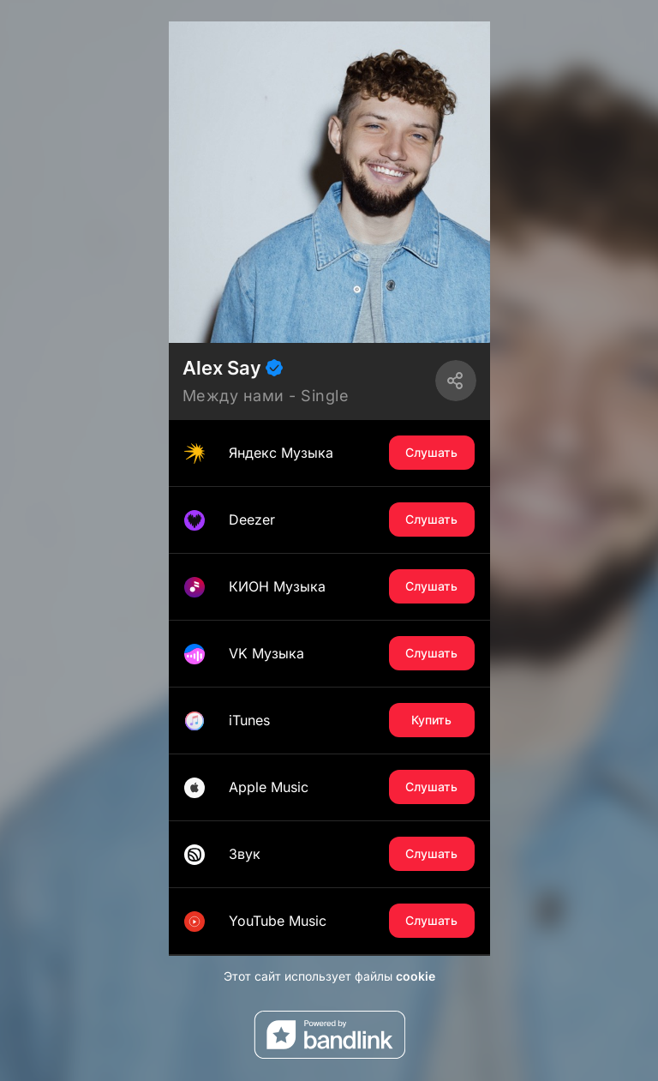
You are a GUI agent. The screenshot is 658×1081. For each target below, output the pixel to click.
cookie (415, 976)
